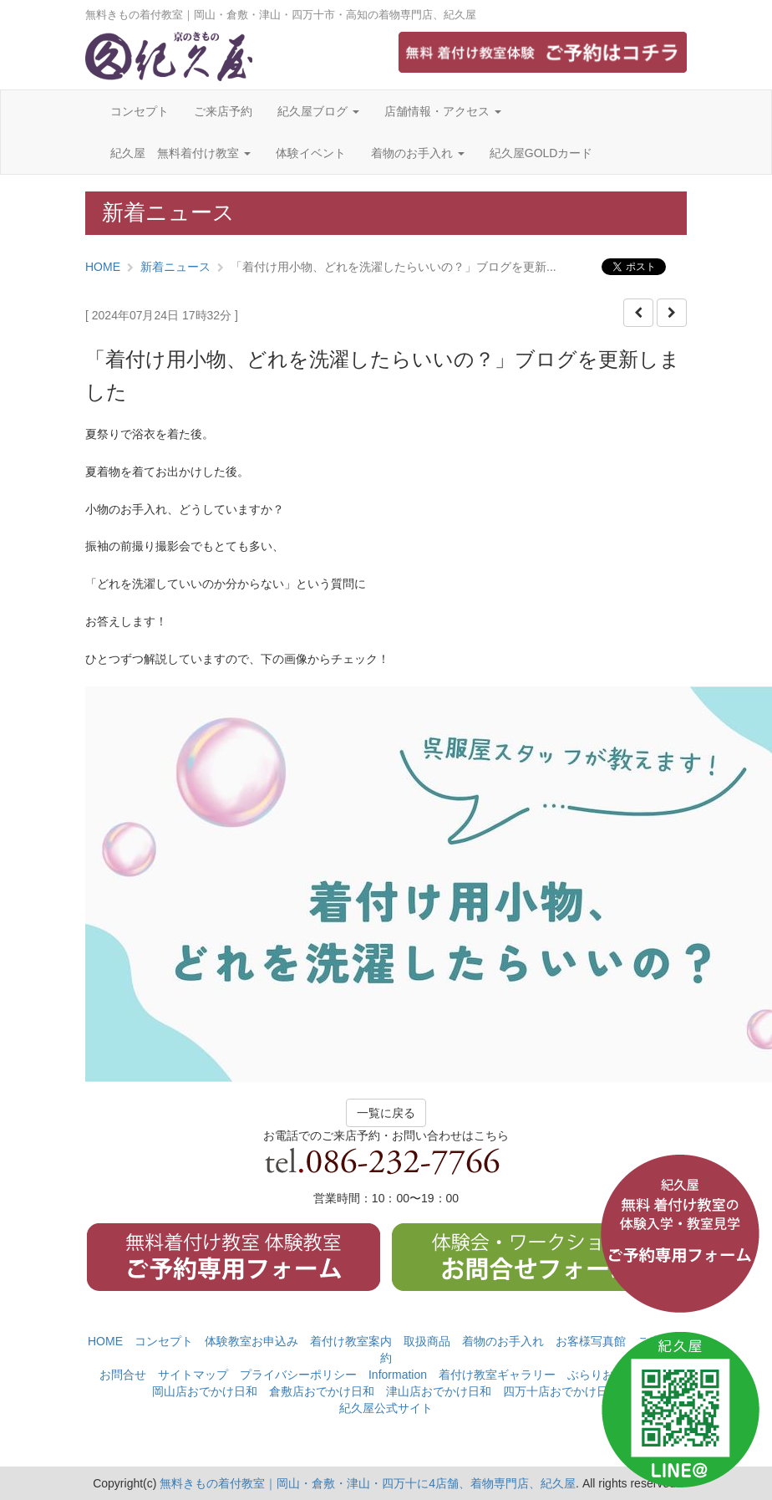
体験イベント (311, 153)
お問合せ (122, 1374)
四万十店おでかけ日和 (561, 1391)
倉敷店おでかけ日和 (321, 1391)
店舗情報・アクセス (442, 111)
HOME (102, 266)
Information (397, 1374)
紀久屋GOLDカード (541, 153)
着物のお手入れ (418, 153)
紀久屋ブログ (318, 111)
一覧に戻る (386, 1113)
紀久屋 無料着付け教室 (180, 153)
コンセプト (139, 111)
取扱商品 (427, 1341)
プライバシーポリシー (298, 1374)
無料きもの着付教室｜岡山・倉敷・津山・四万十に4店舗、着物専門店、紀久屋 (368, 1483)
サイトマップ (193, 1374)
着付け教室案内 (351, 1341)
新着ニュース (175, 266)
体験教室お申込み (251, 1341)
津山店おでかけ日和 (438, 1391)
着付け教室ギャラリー (497, 1374)
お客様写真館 (591, 1341)
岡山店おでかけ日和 (204, 1391)
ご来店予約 (223, 111)
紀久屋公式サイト (386, 1408)
